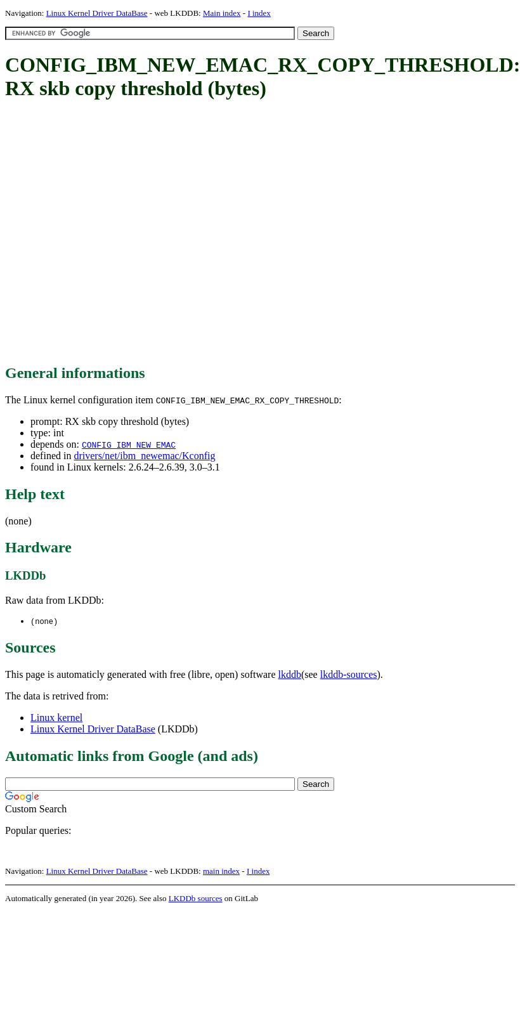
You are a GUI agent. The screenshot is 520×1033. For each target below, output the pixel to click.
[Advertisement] (119, 233)
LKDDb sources (196, 899)
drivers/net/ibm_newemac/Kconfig (144, 455)
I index (258, 13)
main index (221, 871)
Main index (222, 13)
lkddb (289, 675)
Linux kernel (56, 718)
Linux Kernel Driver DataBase (97, 13)
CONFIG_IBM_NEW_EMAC (129, 444)
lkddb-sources (348, 675)
